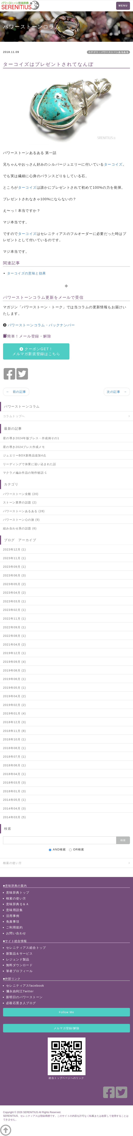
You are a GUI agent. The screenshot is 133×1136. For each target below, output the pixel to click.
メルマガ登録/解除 (66, 1028)
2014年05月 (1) (14, 799)
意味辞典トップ (17, 892)
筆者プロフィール (19, 971)
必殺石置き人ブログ (21, 1003)
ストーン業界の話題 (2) (20, 502)
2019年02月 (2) (14, 705)
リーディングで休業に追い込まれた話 (29, 464)
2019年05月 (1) (14, 687)
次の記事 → (117, 391)
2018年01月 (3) (14, 791)
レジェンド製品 (17, 959)
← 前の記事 (16, 391)
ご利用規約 (14, 927)
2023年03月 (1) (14, 601)
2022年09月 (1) (14, 627)
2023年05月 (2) (14, 584)
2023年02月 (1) (14, 609)
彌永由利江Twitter (20, 991)
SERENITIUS (30, 1112)
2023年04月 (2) (14, 592)
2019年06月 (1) (14, 679)
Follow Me (66, 1012)
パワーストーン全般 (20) (20, 494)
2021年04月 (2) (14, 644)
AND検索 (57, 849)
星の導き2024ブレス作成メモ (24, 447)
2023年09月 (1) (14, 566)
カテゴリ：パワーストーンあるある (108, 52)
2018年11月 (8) (14, 730)
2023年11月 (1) (14, 558)
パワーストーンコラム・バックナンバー (41, 325)
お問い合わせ (16, 933)
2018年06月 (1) (14, 765)
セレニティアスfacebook (25, 985)
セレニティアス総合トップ (26, 947)
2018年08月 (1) (14, 748)
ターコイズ (113, 164)
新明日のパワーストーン (24, 997)
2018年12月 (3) (14, 722)
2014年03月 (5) (14, 817)
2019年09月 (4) (14, 661)
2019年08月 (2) (14, 670)
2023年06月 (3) (14, 575)
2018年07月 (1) (14, 756)
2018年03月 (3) (14, 782)
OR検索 (76, 849)
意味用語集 (14, 910)
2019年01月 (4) (14, 713)
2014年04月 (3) (14, 808)
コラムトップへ (14, 416)
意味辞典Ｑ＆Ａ (17, 904)
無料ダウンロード (19, 965)
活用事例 (12, 916)
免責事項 (12, 921)
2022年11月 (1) (14, 618)
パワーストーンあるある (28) (24, 511)
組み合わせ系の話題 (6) (20, 528)
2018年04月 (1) (14, 774)
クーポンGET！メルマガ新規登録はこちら (36, 351)
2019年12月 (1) (14, 653)
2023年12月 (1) (14, 549)
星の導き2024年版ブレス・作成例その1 (31, 438)
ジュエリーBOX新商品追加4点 (24, 455)
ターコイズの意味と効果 (26, 273)
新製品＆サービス (19, 953)
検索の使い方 (12, 863)
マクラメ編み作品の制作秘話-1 (25, 472)
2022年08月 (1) (14, 635)
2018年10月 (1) (14, 739)
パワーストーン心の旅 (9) (21, 519)
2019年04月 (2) (14, 696)
